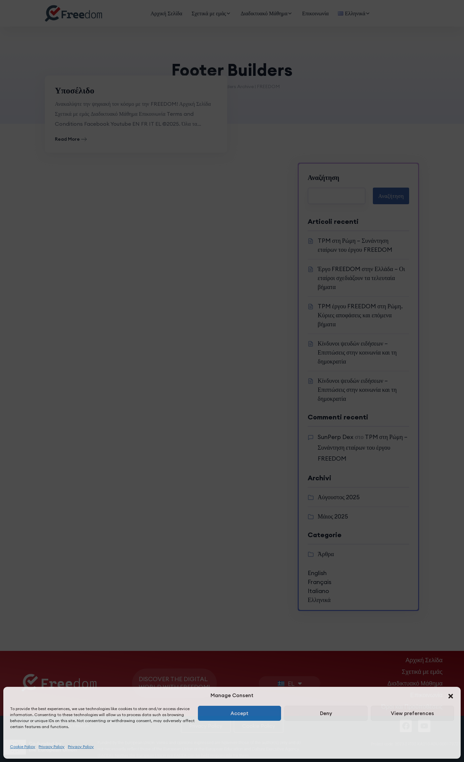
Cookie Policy (22, 746)
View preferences (412, 713)
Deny (326, 713)
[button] (450, 695)
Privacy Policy (52, 746)
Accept (239, 713)
